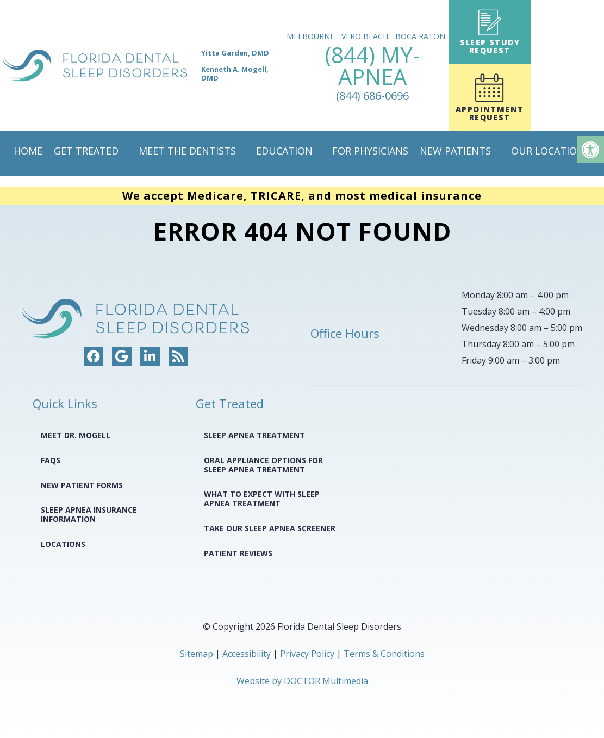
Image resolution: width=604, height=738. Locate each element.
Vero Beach (364, 36)
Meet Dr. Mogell (75, 435)
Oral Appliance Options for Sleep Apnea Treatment (263, 465)
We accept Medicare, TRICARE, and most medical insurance (302, 195)
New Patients (455, 150)
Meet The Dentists (187, 150)
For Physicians (370, 150)
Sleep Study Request (490, 32)
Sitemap (196, 654)
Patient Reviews (238, 553)
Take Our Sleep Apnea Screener (269, 528)
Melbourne (310, 36)
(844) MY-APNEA (372, 72)
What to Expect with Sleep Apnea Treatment (262, 498)
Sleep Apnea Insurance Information (89, 514)
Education (284, 150)
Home (28, 150)
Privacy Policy (308, 654)
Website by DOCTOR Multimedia (302, 681)
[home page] (141, 65)
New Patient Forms (82, 485)
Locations (63, 544)
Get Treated (86, 150)
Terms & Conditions (384, 654)
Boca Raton (420, 36)
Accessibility (246, 654)
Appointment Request (490, 97)
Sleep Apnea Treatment (254, 435)
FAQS (50, 460)
